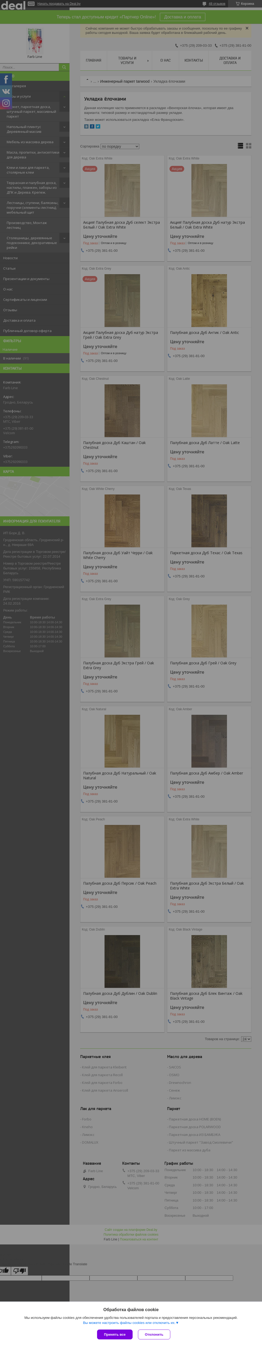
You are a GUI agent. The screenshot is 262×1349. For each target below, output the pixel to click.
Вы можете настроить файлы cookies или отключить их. (129, 1323)
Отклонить (154, 1334)
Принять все (115, 1334)
